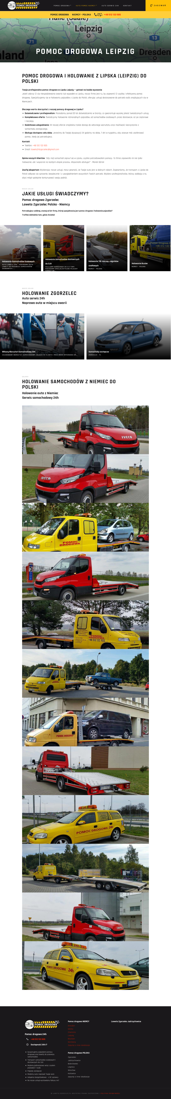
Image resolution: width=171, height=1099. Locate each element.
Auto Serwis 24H (110, 6)
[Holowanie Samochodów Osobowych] (20, 248)
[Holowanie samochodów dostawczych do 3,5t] (63, 248)
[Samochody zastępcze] (128, 336)
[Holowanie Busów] (150, 248)
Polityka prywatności (110, 1093)
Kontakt (127, 6)
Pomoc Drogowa (63, 6)
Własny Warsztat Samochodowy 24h (19, 351)
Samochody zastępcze (99, 351)
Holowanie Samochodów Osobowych (18, 261)
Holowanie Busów (140, 263)
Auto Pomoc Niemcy (86, 6)
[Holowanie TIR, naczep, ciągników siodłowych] (106, 248)
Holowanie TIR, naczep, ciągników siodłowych (103, 263)
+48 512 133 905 (112, 14)
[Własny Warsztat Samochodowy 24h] (42, 336)
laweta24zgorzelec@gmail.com (45, 149)
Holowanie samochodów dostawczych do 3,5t (62, 261)
